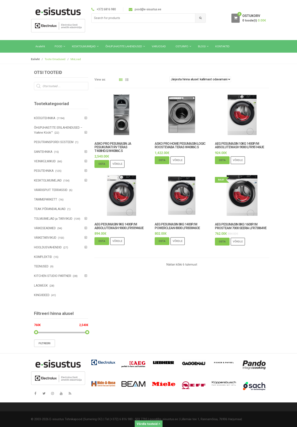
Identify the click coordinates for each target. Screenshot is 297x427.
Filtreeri (45, 343)
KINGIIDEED (42, 295)
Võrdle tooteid (148, 424)
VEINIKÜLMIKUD (45, 161)
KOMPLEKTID (43, 257)
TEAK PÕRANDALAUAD (50, 209)
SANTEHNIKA (43, 152)
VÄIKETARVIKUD (45, 238)
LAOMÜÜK (41, 285)
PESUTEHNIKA (44, 171)
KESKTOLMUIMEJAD (48, 180)
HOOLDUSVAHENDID (48, 247)
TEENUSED (41, 266)
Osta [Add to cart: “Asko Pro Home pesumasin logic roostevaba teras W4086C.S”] (162, 160)
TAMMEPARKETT (45, 199)
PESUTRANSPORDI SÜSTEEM (53, 142)
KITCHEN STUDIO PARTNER (52, 276)
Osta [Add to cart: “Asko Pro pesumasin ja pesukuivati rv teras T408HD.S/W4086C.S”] (101, 163)
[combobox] (143, 18)
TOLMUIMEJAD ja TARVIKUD (53, 219)
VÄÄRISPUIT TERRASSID (50, 190)
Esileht (35, 59)
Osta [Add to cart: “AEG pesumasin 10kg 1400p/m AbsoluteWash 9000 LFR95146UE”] (222, 160)
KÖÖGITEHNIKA (44, 118)
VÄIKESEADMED (45, 228)
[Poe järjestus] (200, 79)
